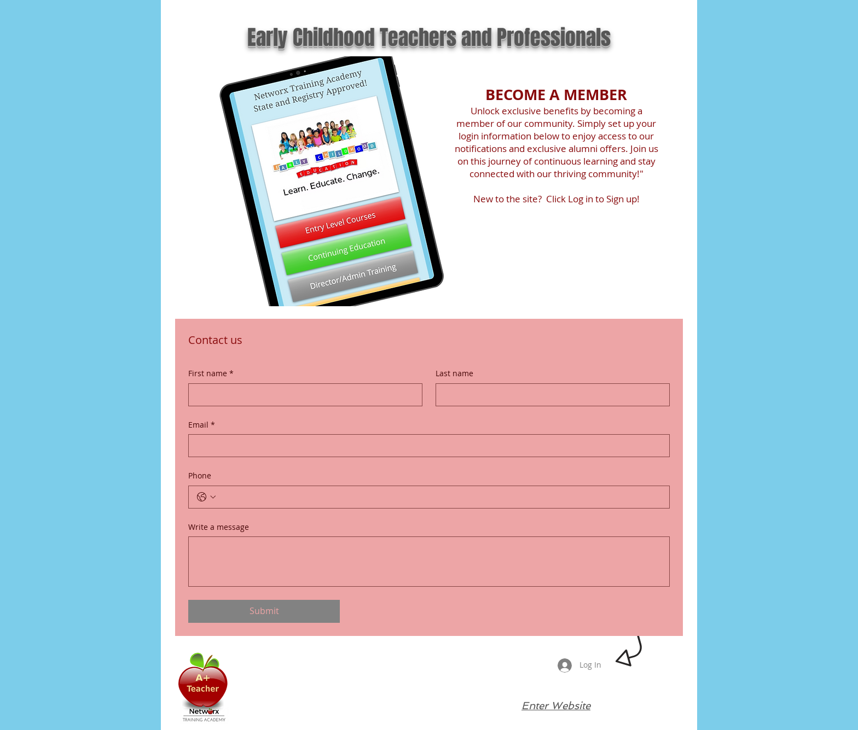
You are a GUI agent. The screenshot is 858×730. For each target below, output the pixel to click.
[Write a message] (429, 561)
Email (201, 424)
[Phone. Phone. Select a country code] (206, 497)
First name (211, 373)
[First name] (302, 395)
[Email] (426, 446)
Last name (454, 373)
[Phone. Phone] (440, 497)
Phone (199, 475)
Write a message (218, 527)
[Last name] (549, 395)
